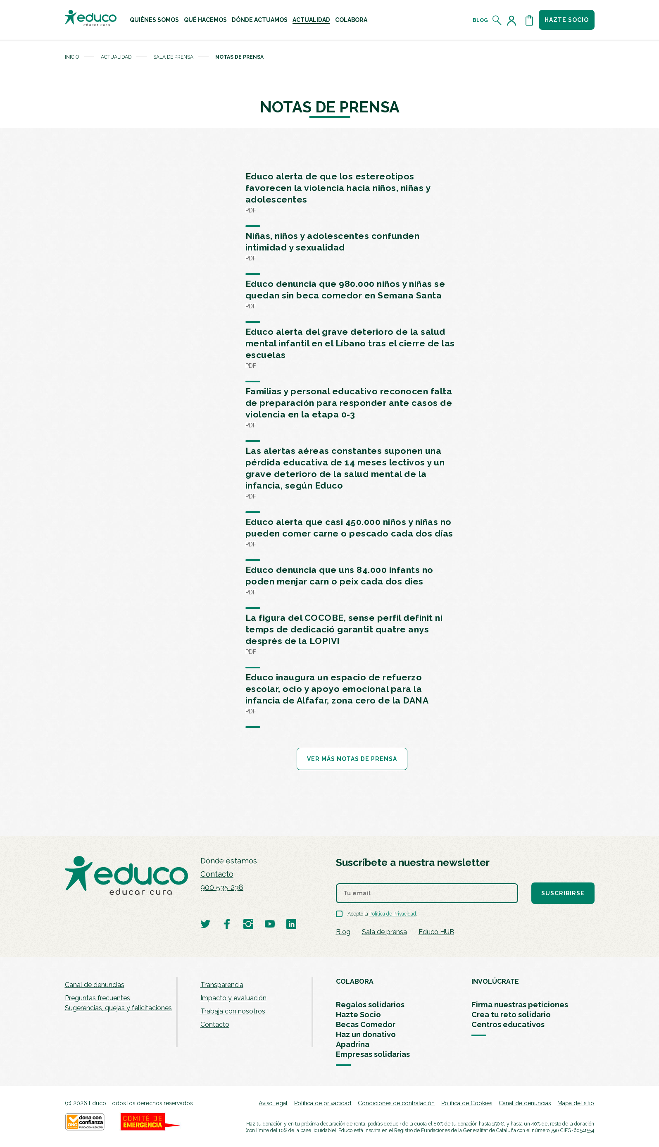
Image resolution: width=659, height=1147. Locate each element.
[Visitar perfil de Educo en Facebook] (227, 924)
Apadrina (352, 1044)
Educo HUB (436, 932)
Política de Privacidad (392, 914)
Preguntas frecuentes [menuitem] (97, 998)
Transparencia (221, 985)
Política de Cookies (466, 1103)
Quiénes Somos (154, 20)
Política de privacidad (322, 1103)
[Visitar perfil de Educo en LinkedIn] (291, 924)
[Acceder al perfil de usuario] (513, 20)
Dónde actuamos (260, 20)
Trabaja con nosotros (232, 1011)
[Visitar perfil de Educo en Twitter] (205, 924)
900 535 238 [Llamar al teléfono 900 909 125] (221, 887)
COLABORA (355, 981)
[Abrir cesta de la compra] (529, 20)
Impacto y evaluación (233, 998)
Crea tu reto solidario (511, 1014)
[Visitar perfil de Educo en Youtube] (270, 924)
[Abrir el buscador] (497, 20)
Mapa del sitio (575, 1103)
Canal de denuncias (94, 985)
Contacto (216, 874)
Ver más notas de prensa (352, 759)
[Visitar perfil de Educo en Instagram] (248, 924)
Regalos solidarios (370, 1004)
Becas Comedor (365, 1024)
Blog (480, 20)
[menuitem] (154, 20)
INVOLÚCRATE (495, 981)
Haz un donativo (366, 1034)
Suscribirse (563, 893)
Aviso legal (273, 1103)
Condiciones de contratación (396, 1103)
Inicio (72, 57)
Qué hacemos (205, 20)
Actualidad (311, 20)
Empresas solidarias (373, 1054)
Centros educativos (508, 1024)
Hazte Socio (358, 1014)
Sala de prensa (173, 57)
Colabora (351, 20)
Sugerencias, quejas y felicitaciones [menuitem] (118, 1008)
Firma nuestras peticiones (519, 1004)
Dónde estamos (228, 860)
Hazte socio (567, 20)
